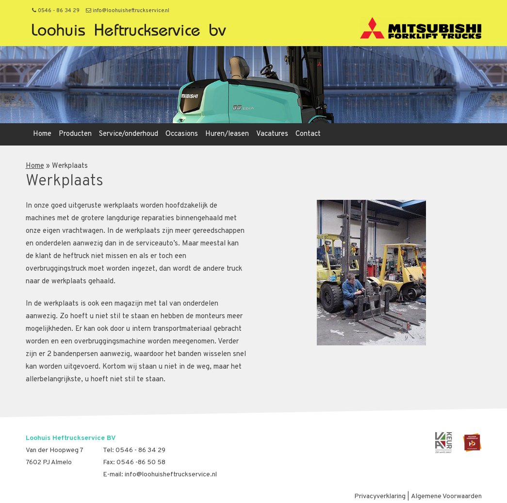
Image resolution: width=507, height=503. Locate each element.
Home (42, 134)
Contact (308, 134)
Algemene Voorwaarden (446, 496)
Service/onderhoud (128, 134)
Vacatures (272, 134)
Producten (75, 134)
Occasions (181, 134)
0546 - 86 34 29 (56, 10)
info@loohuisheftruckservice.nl (127, 10)
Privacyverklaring (380, 496)
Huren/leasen (227, 134)
